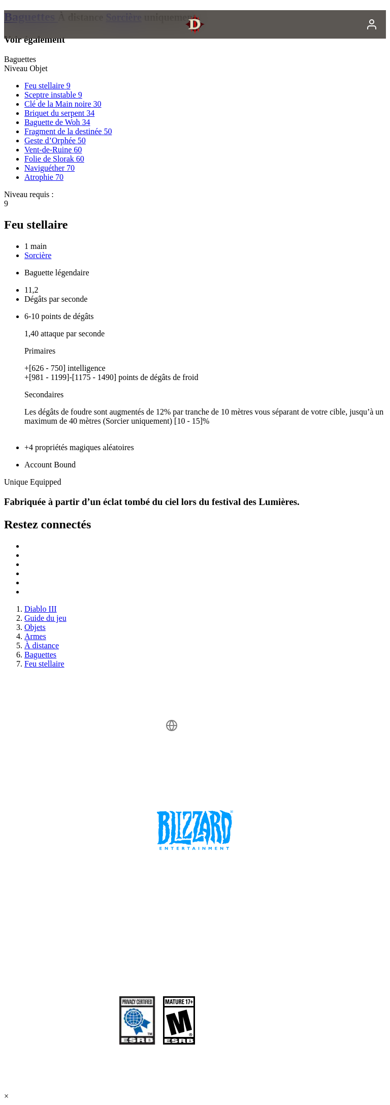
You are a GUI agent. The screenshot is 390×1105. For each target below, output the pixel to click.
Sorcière (37, 255)
